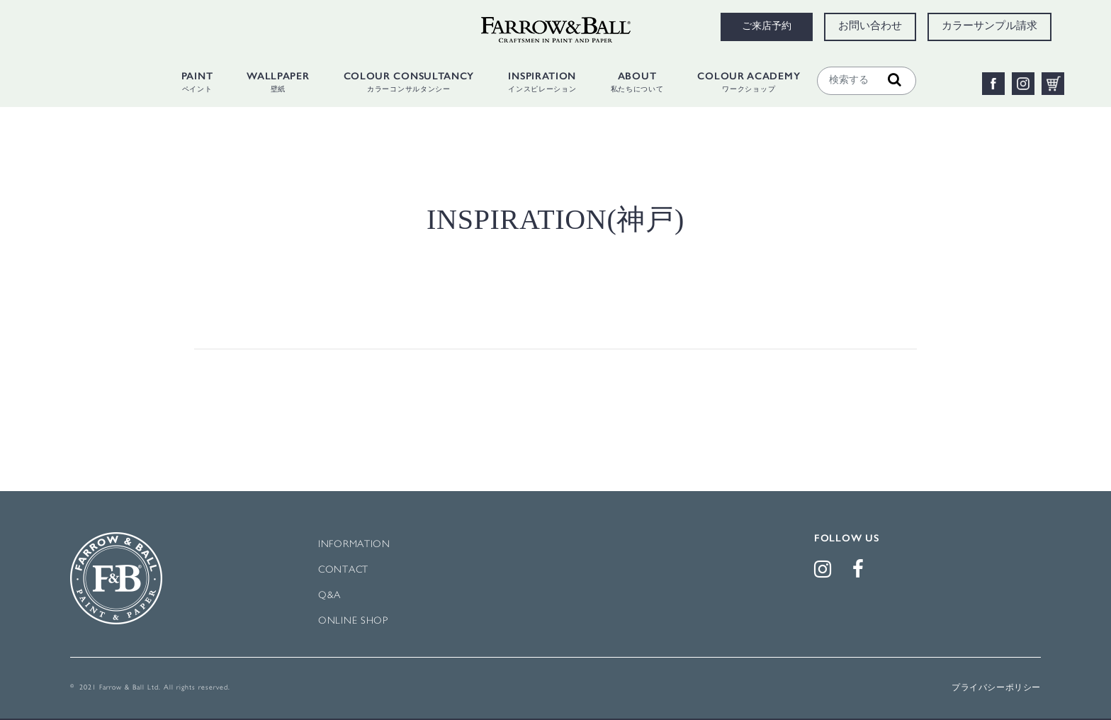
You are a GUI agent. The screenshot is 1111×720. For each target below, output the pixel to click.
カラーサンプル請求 (989, 27)
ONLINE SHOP (353, 621)
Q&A (329, 595)
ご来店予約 (766, 27)
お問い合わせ (870, 27)
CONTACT (343, 570)
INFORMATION (354, 544)
